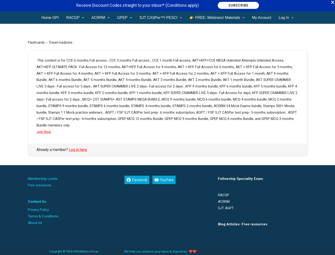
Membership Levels (42, 179)
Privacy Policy (38, 210)
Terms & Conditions (43, 216)
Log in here (78, 149)
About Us (35, 223)
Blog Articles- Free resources (242, 224)
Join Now (44, 132)
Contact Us (37, 201)
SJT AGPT (226, 208)
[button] (238, 5)
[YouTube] (164, 180)
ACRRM (224, 201)
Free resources (39, 185)
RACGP (223, 195)
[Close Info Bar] (332, 2)
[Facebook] (136, 180)
